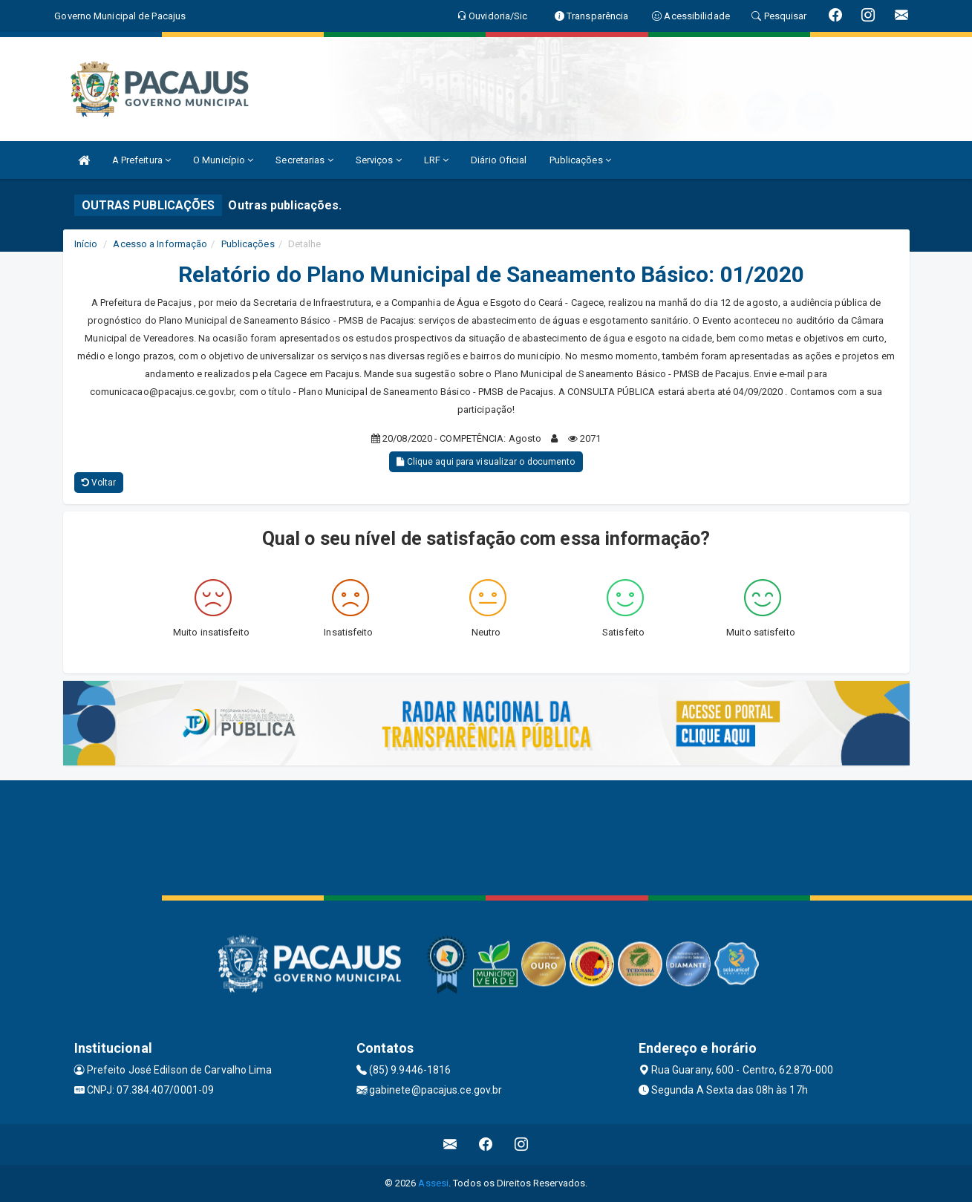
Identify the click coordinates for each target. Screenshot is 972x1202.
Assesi (433, 1183)
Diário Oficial (498, 160)
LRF (436, 160)
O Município (223, 160)
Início (86, 243)
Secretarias (304, 160)
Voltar (99, 482)
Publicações (580, 160)
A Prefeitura (141, 160)
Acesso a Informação (160, 243)
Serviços (379, 160)
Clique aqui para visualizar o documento (486, 462)
